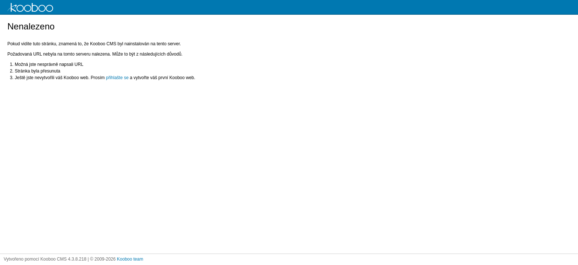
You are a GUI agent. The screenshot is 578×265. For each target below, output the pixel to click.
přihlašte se (117, 77)
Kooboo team (130, 259)
